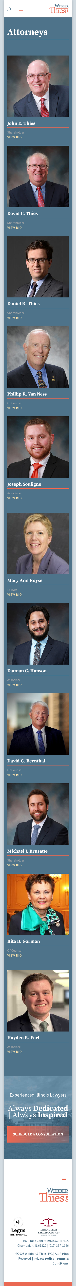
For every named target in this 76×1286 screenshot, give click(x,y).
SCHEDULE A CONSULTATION (38, 1134)
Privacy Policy (44, 1258)
